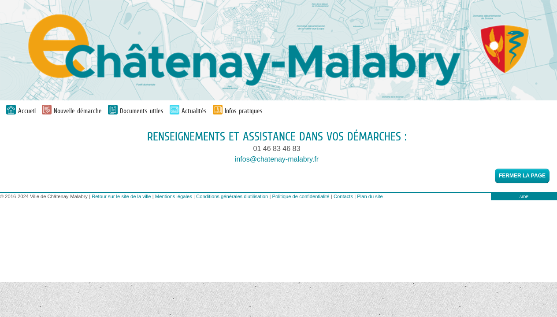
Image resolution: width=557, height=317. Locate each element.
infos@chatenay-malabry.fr (277, 159)
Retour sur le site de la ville (121, 196)
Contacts (343, 196)
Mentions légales (173, 196)
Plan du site (369, 196)
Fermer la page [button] (522, 176)
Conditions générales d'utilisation (232, 196)
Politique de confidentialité (301, 196)
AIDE (523, 197)
